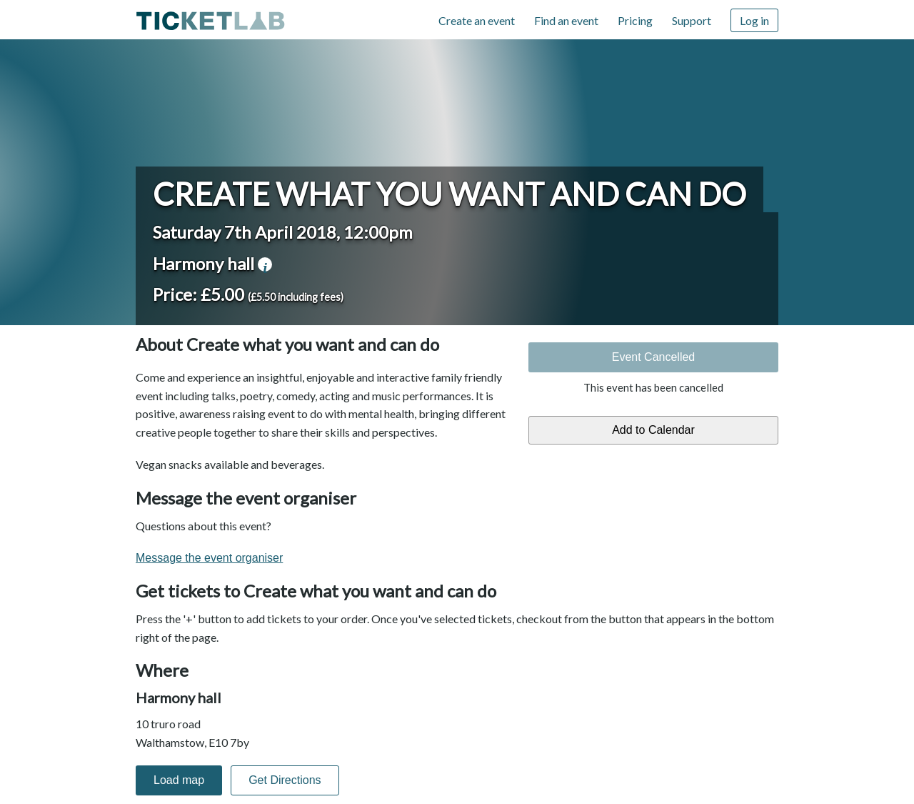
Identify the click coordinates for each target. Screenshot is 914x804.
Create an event (476, 20)
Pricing (635, 20)
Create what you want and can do (449, 193)
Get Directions (284, 780)
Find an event (566, 20)
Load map (179, 780)
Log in (754, 20)
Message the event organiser (209, 558)
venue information (265, 264)
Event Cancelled (653, 357)
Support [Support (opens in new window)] (691, 20)
